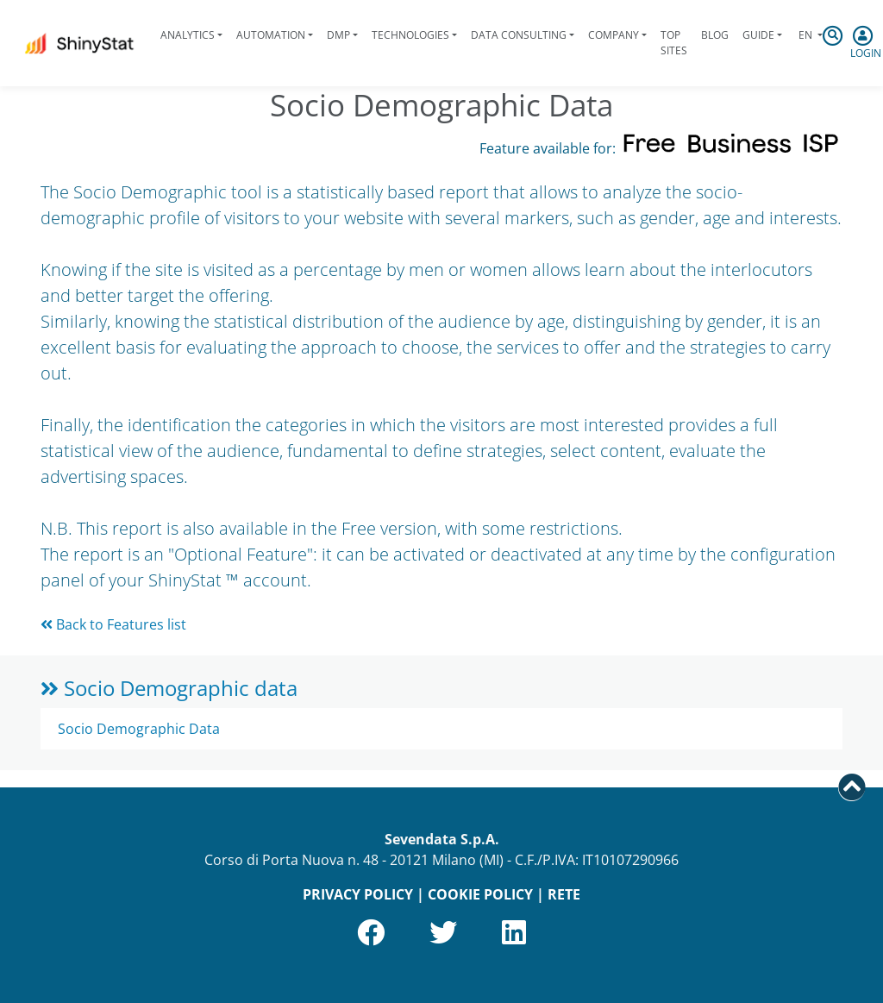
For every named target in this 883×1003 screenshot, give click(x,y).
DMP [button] (338, 35)
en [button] (805, 35)
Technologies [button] (410, 35)
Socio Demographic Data (139, 728)
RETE (564, 894)
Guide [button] (758, 35)
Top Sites (674, 43)
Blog (715, 35)
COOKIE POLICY (480, 894)
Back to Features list (113, 624)
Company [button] (613, 35)
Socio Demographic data (169, 688)
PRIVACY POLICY (358, 894)
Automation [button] (270, 35)
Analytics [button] (187, 35)
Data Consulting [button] (519, 35)
